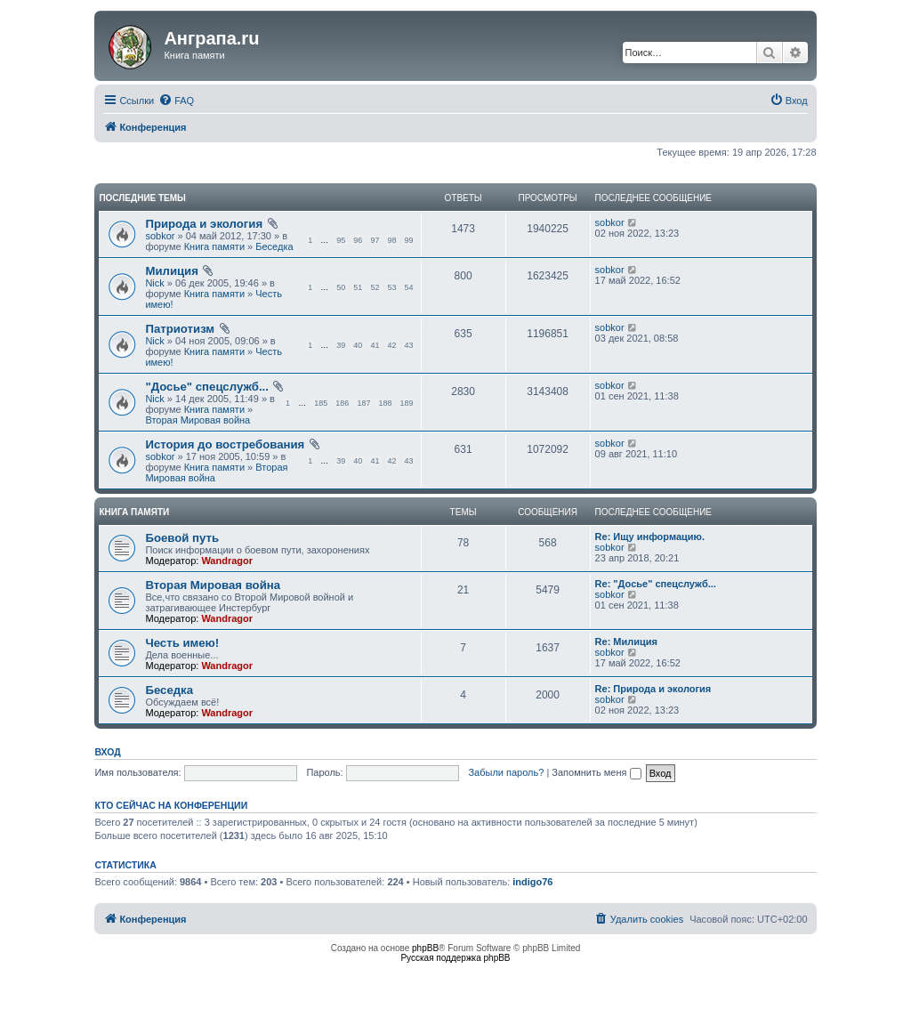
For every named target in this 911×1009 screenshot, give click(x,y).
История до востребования (224, 444)
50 (340, 287)
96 (357, 240)
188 (384, 403)
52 (374, 287)
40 (357, 345)
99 (409, 240)
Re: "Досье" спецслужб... (655, 583)
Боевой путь (182, 538)
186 (342, 403)
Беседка (274, 246)
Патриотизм (179, 328)
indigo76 (532, 881)
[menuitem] (176, 100)
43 (409, 345)
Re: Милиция (626, 641)
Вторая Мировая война (197, 420)
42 (392, 345)
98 (392, 240)
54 (409, 287)
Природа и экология (203, 223)
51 (357, 287)
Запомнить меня (596, 772)
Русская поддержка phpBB (455, 958)
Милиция (171, 271)
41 (374, 345)
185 (320, 403)
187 (363, 403)
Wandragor (227, 560)
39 (340, 345)
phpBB (425, 948)
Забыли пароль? (506, 772)
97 (374, 240)
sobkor (159, 235)
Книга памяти (214, 246)
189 (407, 403)
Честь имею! (182, 643)
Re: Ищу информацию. (650, 536)
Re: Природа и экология (653, 688)
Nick (154, 283)
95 (340, 240)
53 (392, 287)
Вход (107, 752)
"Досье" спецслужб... (206, 386)
